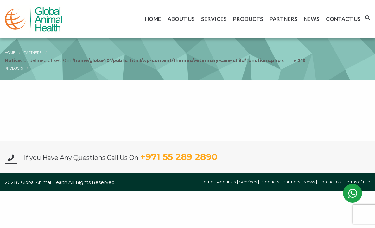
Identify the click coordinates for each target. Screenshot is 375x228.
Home (153, 19)
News (312, 19)
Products (248, 19)
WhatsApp (352, 193)
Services (214, 19)
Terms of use (357, 182)
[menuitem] (153, 19)
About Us (181, 19)
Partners (283, 19)
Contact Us (343, 19)
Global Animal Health (44, 182)
